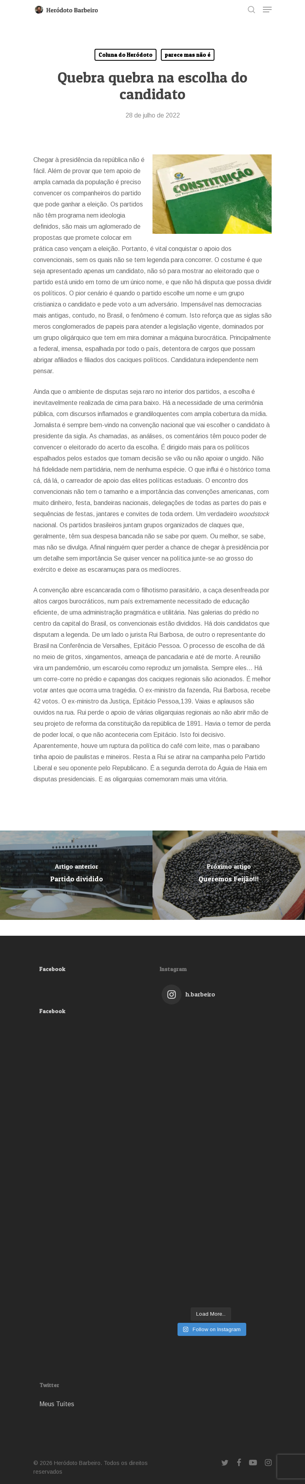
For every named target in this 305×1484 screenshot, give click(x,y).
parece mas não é (187, 54)
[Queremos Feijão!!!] (228, 875)
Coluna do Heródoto (125, 54)
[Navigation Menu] (267, 9)
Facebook (52, 969)
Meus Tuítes (56, 1404)
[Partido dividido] (76, 875)
